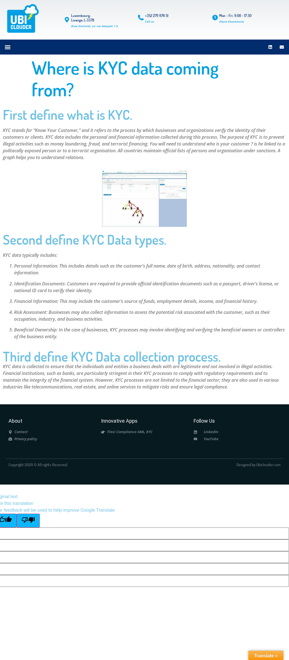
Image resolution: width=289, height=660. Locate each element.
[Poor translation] (28, 520)
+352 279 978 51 (156, 15)
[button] (7, 47)
